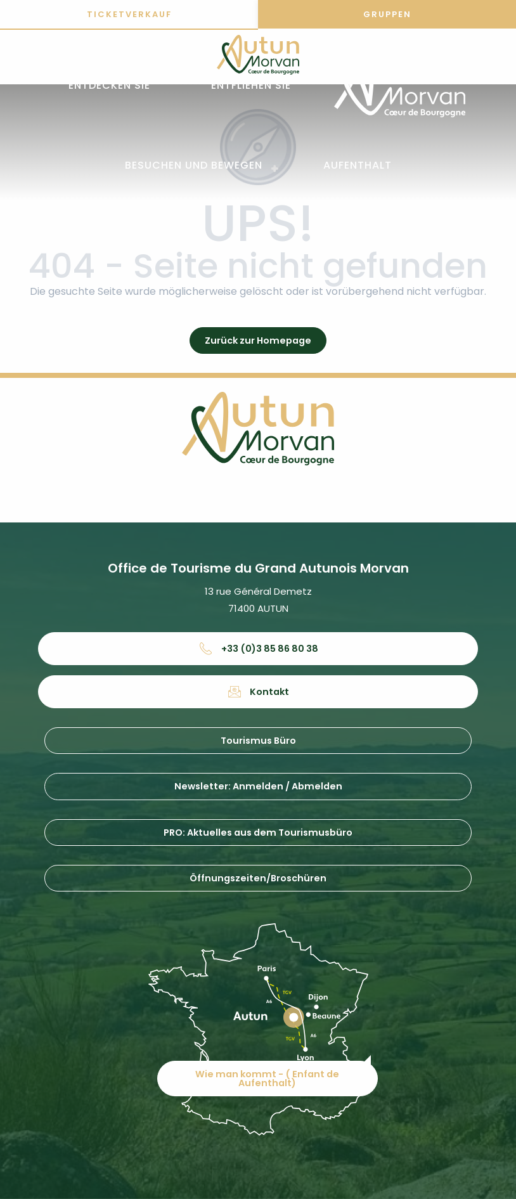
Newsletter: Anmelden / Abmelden (258, 786)
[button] (109, 85)
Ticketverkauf (129, 14)
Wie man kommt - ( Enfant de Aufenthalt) (268, 1078)
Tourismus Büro (258, 740)
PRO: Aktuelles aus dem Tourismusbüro (258, 832)
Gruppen (387, 14)
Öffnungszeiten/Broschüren (258, 878)
